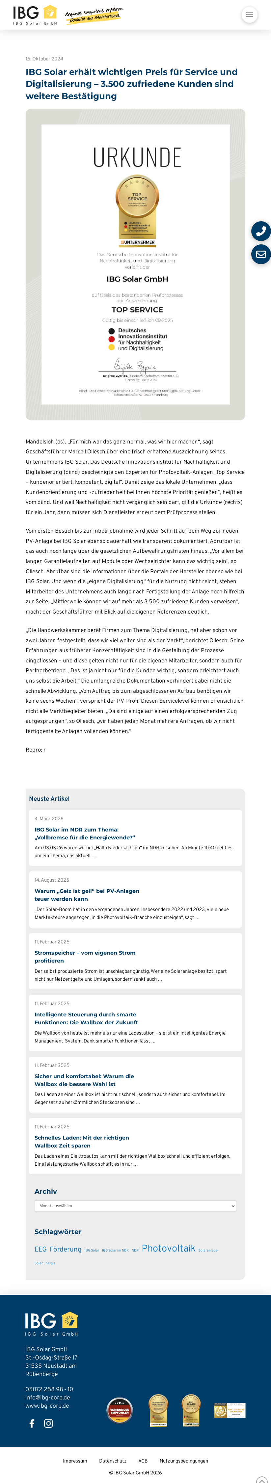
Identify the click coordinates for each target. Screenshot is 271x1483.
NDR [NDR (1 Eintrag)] (135, 1251)
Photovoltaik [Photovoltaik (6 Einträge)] (169, 1249)
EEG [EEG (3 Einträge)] (41, 1250)
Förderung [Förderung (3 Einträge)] (66, 1250)
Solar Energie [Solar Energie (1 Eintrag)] (45, 1263)
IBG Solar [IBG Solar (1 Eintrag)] (92, 1251)
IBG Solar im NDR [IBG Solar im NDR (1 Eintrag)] (115, 1251)
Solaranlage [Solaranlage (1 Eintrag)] (208, 1251)
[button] (249, 15)
